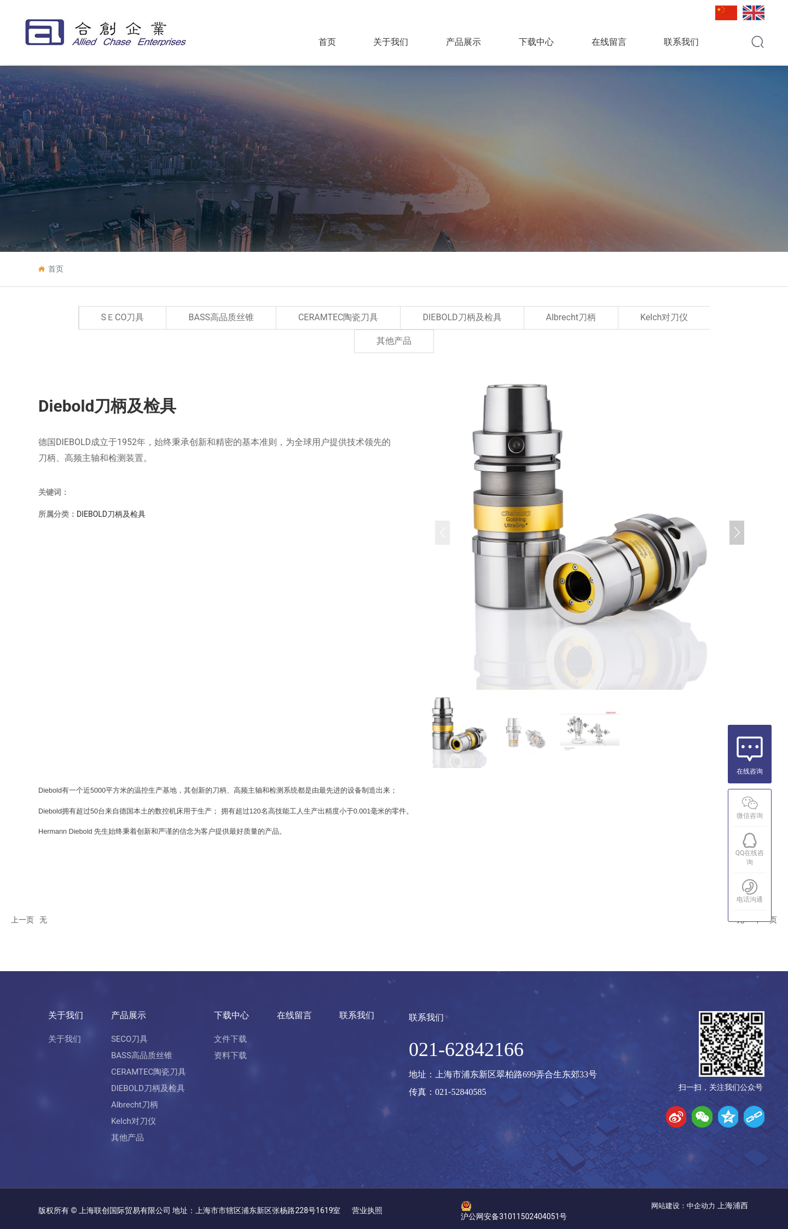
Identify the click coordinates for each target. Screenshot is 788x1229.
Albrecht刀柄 (571, 317)
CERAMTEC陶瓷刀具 (338, 317)
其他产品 (394, 341)
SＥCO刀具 (122, 317)
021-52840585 (460, 1092)
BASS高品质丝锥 (220, 317)
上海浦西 (733, 1205)
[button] (736, 533)
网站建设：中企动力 (683, 1206)
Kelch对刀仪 (664, 317)
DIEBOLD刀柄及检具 (461, 317)
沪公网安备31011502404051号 (514, 1216)
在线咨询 (750, 771)
